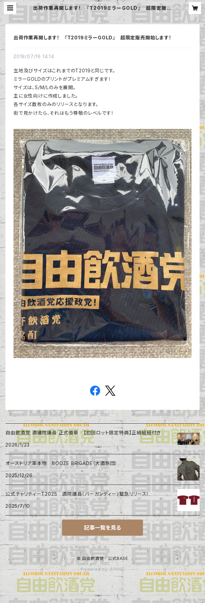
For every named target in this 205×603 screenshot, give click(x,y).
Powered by (102, 569)
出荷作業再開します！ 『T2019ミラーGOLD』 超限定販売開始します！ (92, 37)
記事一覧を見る (102, 527)
